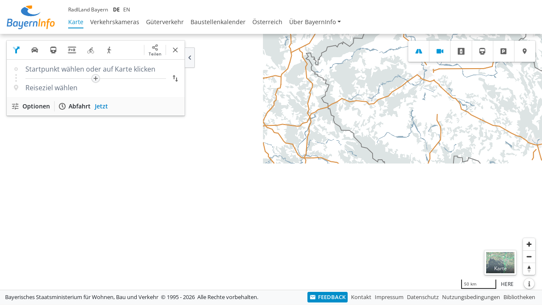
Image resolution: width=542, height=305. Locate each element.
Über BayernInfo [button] (312, 22)
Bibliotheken (519, 297)
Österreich (267, 22)
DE (116, 9)
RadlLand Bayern (88, 9)
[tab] (418, 51)
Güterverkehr (165, 22)
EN (126, 9)
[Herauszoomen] (529, 256)
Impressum (389, 297)
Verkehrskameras (114, 22)
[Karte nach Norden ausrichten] (529, 269)
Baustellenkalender (218, 22)
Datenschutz (423, 297)
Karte (75, 22)
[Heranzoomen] (529, 244)
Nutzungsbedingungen (471, 297)
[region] (271, 162)
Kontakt (361, 297)
